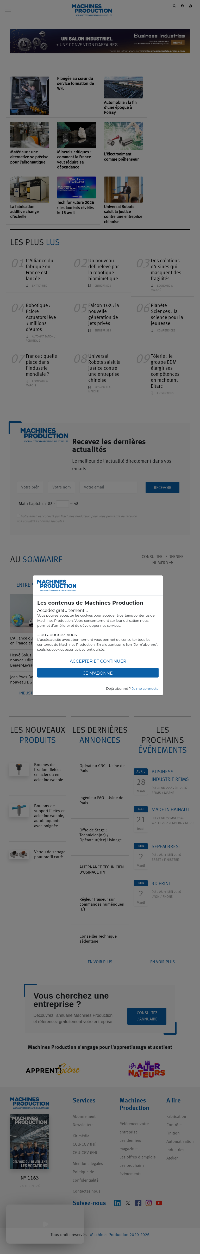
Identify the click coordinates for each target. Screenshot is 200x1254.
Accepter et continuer (98, 661)
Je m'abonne (98, 673)
